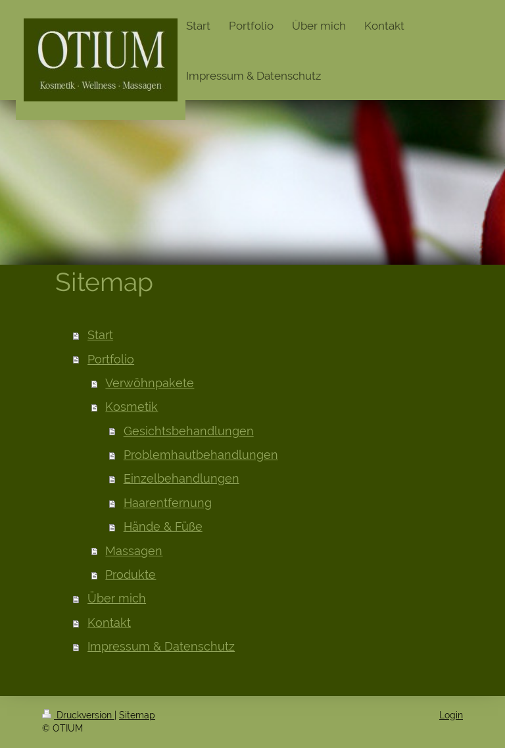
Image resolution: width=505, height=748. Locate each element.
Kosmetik (131, 407)
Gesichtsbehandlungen (189, 431)
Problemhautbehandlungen (201, 455)
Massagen (133, 551)
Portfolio (110, 359)
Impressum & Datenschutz (161, 646)
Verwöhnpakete (149, 383)
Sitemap (137, 715)
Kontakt (109, 622)
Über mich (116, 598)
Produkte (130, 574)
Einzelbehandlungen (181, 478)
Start (100, 335)
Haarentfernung (168, 503)
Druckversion (78, 715)
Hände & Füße (163, 526)
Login (451, 715)
